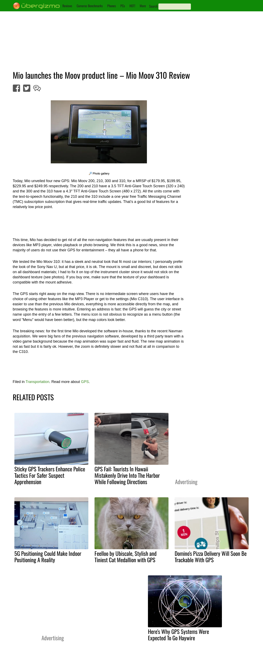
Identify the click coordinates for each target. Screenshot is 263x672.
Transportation (37, 382)
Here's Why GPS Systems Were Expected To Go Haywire (178, 634)
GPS (85, 382)
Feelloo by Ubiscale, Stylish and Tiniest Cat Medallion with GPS (126, 556)
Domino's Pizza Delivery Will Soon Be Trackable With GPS (211, 556)
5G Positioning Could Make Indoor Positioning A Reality (47, 556)
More (143, 5)
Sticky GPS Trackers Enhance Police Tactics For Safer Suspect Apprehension (49, 475)
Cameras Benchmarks (90, 5)
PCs (122, 5)
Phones (111, 5)
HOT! (132, 5)
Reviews (67, 5)
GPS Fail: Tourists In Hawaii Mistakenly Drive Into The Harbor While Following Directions (127, 475)
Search (153, 6)
